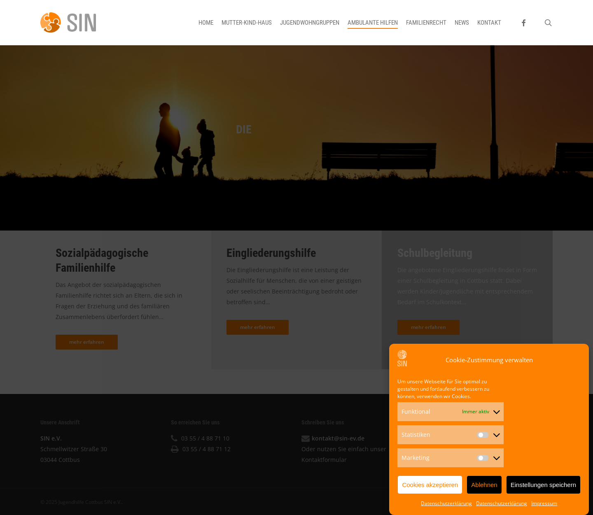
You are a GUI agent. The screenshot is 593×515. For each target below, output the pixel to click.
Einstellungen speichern (543, 486)
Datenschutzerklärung (446, 505)
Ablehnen (484, 486)
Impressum (544, 505)
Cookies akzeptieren (430, 486)
